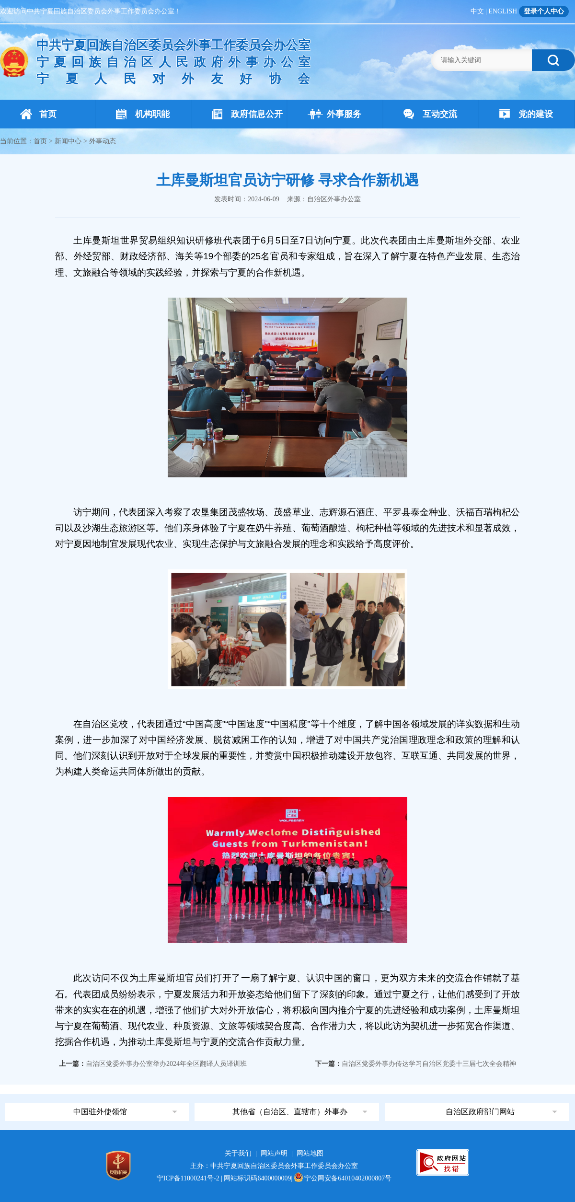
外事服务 (334, 114)
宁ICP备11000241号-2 (188, 1178)
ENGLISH (502, 11)
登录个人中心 (544, 11)
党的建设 (526, 114)
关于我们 (238, 1153)
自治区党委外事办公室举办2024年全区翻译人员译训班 (166, 1063)
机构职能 (143, 114)
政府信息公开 (247, 114)
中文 (477, 11)
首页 (38, 114)
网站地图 (310, 1153)
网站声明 (274, 1153)
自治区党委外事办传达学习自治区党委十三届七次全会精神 (429, 1063)
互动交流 (430, 114)
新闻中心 (68, 141)
